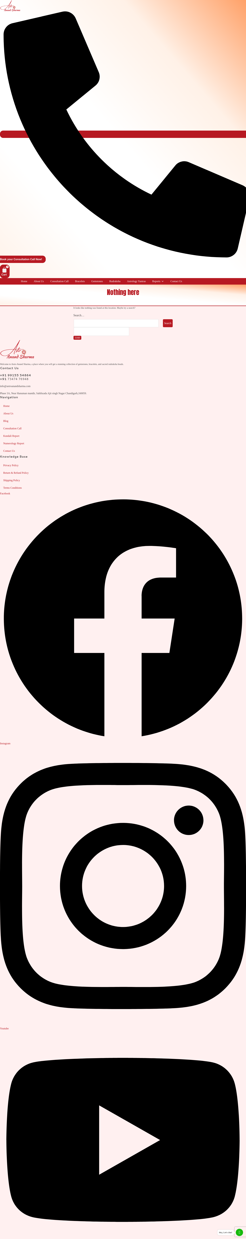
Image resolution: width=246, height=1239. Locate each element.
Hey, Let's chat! (225, 1232)
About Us (39, 281)
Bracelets (80, 281)
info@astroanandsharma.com (15, 386)
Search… (78, 315)
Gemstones (97, 281)
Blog (5, 421)
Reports (158, 281)
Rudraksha (114, 281)
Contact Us (176, 281)
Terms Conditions (12, 487)
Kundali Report (11, 436)
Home (24, 281)
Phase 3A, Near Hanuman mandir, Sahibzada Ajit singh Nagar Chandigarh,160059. (43, 393)
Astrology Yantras (136, 281)
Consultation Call (59, 281)
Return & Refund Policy (16, 472)
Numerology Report (13, 443)
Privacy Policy (11, 465)
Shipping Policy (11, 480)
